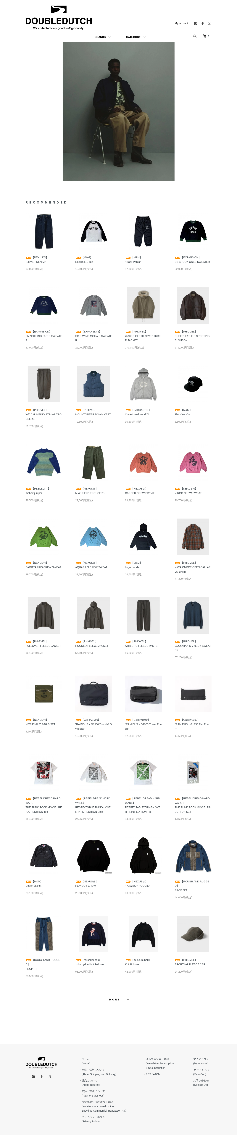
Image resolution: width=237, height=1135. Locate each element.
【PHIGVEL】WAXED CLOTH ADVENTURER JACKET (143, 336)
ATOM (156, 1074)
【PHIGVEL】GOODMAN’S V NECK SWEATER (193, 646)
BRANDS (100, 36)
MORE (114, 999)
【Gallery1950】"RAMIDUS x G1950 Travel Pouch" (143, 724)
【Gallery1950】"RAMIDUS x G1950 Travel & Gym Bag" (93, 724)
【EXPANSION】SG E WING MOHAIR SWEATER (93, 336)
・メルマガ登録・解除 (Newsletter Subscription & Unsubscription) (158, 1063)
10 (144, 184)
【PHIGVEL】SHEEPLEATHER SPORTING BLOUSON (192, 336)
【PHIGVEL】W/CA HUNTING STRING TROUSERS (44, 414)
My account (181, 23)
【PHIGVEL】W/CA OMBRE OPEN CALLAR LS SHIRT (193, 567)
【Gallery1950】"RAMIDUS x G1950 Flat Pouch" (192, 724)
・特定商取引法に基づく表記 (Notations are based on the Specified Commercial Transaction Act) (102, 1106)
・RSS (147, 1074)
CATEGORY (133, 36)
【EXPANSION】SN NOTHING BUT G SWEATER (44, 336)
